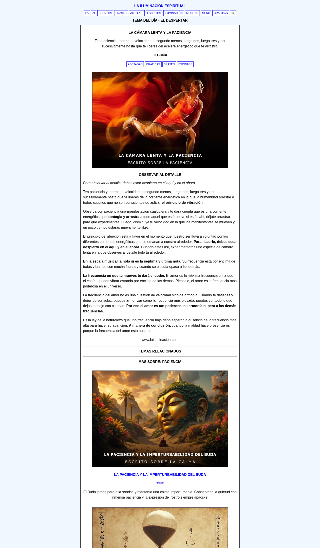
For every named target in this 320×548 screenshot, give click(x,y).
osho (160, 483)
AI (93, 13)
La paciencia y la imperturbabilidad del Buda (160, 475)
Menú (206, 13)
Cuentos (105, 13)
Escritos (154, 13)
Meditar (192, 13)
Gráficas (221, 13)
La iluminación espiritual (160, 6)
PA (87, 13)
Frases (121, 13)
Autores (136, 13)
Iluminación (174, 13)
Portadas (135, 64)
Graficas (153, 64)
